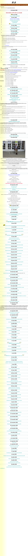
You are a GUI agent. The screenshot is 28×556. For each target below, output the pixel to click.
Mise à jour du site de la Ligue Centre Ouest (14, 458)
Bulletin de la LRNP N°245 (14, 358)
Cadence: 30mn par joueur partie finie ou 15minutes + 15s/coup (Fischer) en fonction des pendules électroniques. (14, 189)
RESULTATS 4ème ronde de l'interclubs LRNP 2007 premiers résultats (14, 250)
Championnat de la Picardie (16, 57)
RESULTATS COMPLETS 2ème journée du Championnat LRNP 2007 (14, 270)
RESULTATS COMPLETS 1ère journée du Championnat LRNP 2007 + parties (14, 287)
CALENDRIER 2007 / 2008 (14, 208)
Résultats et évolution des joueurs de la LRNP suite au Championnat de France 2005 (14, 455)
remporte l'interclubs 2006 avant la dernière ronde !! (14, 355)
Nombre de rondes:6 (11, 190)
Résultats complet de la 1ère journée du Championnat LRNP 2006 (14, 361)
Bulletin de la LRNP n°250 (14, 281)
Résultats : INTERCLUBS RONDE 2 (14, 97)
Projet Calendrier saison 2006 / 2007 (13, 333)
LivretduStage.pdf (14, 22)
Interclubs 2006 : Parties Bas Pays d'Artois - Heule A (14, 374)
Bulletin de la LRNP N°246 (14, 336)
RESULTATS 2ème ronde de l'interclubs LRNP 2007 (14, 284)
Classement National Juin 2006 (10, 327)
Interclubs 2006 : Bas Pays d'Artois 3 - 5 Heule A (14, 377)
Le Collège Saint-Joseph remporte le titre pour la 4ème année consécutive (14, 231)
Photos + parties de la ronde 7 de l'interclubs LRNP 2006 (14, 339)
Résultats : (11, 56)
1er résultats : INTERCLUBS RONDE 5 (15, 53)
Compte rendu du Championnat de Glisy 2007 (14, 239)
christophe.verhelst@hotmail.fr (17, 69)
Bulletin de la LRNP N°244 (14, 365)
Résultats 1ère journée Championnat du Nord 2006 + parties (14, 400)
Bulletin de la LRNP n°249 (14, 298)
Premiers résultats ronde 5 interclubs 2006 (14, 371)
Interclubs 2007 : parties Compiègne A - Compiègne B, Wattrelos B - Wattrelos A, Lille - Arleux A (14, 295)
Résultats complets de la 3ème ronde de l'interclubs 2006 (14, 412)
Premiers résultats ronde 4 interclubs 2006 (14, 391)
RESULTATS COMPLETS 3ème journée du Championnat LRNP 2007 (14, 247)
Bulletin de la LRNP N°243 (14, 380)
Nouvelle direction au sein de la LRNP (14, 445)
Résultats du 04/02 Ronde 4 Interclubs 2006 (14, 387)
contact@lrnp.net (2, 468)
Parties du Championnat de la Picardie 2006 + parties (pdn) (14, 381)
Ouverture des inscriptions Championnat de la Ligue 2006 (14, 384)
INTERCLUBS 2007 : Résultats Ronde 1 (14, 301)
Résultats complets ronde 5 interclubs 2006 (14, 368)
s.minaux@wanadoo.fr (7, 45)
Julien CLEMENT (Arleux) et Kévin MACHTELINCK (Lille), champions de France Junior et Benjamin (14, 351)
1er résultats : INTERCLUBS (14, 32)
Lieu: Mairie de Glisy (14, 187)
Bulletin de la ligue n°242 (14, 409)
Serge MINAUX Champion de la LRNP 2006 (14, 330)
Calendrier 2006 (14, 442)
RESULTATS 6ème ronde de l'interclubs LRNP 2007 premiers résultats (14, 228)
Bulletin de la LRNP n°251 (14, 267)
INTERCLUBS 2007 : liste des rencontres (14, 312)
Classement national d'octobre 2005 (14, 439)
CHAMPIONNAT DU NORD (14, 63)
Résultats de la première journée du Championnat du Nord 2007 (14, 264)
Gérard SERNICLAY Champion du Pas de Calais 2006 (14, 394)
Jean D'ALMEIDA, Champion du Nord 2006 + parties (14, 397)
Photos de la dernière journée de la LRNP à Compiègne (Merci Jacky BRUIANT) (15, 225)
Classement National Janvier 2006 (14, 403)
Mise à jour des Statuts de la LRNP (13, 429)
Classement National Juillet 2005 (14, 461)
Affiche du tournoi (16, 190)
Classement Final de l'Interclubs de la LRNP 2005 (14, 465)
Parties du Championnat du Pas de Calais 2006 (14, 388)
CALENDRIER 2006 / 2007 (13, 313)
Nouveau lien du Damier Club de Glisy (14, 406)
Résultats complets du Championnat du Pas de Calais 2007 (14, 253)
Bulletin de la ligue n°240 (14, 436)
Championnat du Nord (16, 56)
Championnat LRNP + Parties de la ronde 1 (16, 94)
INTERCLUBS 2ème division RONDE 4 (15, 60)
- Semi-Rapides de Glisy (14, 186)
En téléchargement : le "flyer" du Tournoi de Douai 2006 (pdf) (14, 452)
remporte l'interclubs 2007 (14, 221)
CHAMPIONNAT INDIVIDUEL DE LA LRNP (14, 99)
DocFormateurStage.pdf (15, 21)
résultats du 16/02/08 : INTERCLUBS (15, 29)
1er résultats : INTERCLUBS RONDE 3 (15, 91)
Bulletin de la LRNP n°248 (14, 316)
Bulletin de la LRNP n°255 (14, 98)
